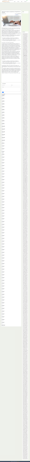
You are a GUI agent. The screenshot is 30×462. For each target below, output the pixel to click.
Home (14, 1)
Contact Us (25, 1)
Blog (21, 1)
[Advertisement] (15, 6)
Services (18, 1)
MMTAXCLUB (18, 461)
